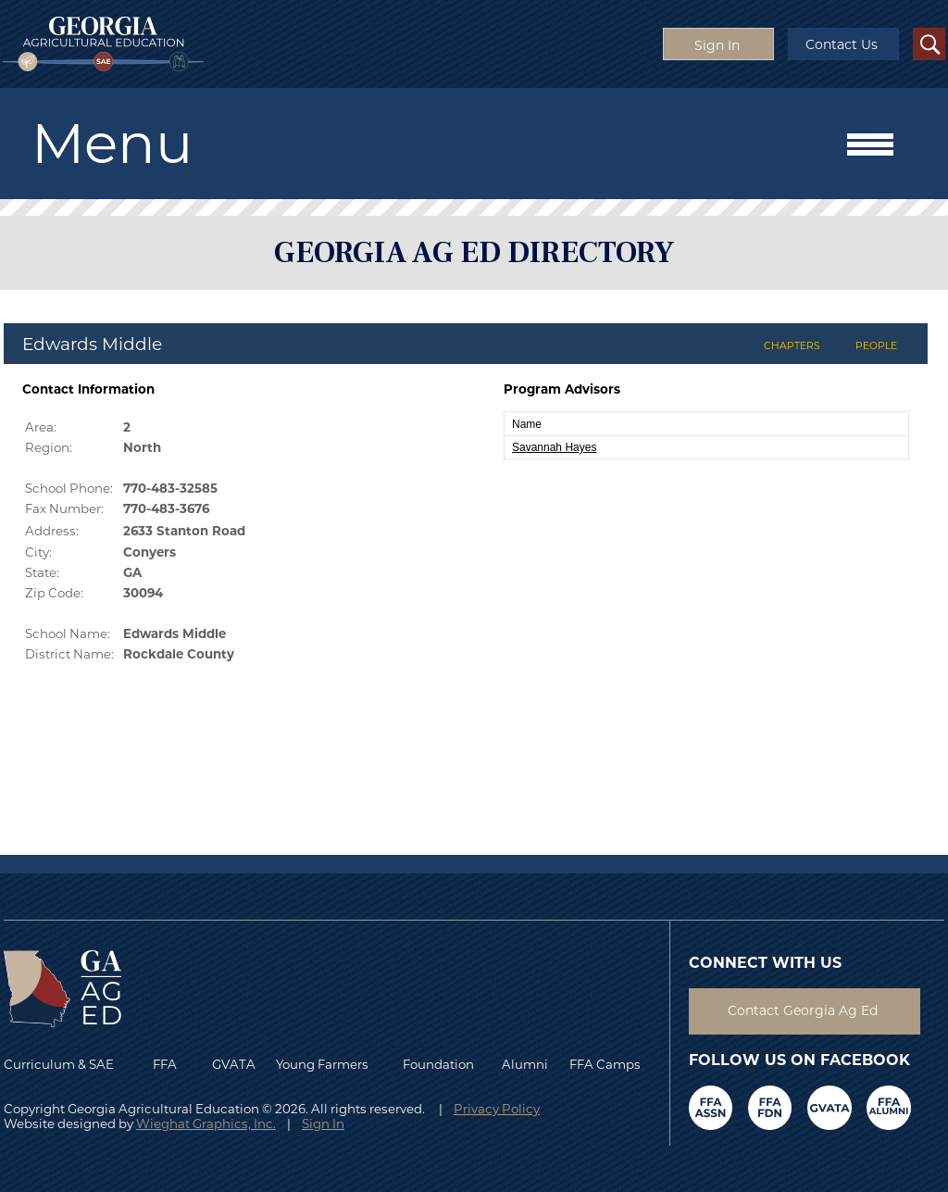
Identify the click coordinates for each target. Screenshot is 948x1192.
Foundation (438, 1064)
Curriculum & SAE (59, 1064)
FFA (169, 1064)
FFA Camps (605, 1064)
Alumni (525, 1064)
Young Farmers (322, 1064)
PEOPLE (876, 346)
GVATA (234, 1064)
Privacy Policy (497, 1108)
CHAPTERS (792, 346)
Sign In (323, 1123)
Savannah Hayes (554, 447)
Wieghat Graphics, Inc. (206, 1123)
